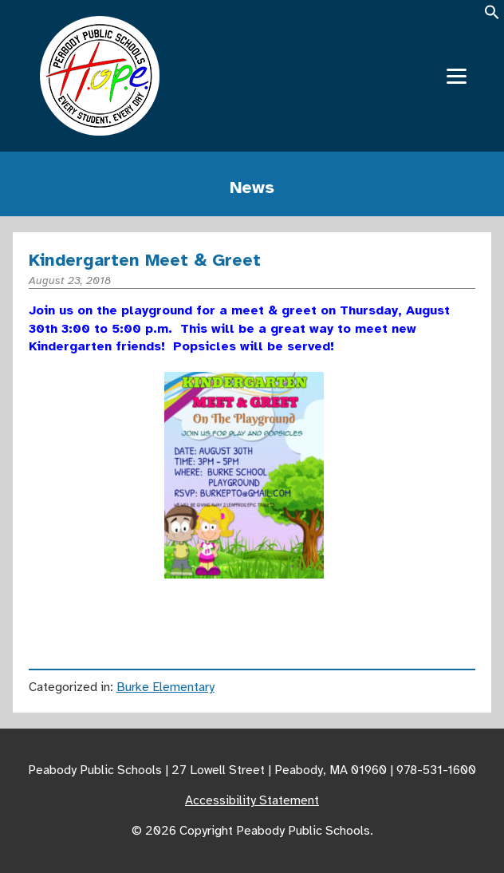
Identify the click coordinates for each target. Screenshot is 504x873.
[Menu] (456, 76)
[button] (492, 17)
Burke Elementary (165, 687)
